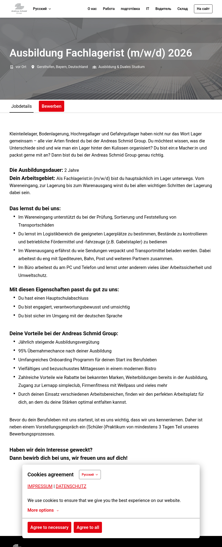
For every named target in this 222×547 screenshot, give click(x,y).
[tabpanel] (111, 324)
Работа (109, 9)
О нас (92, 9)
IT (147, 9)
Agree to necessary (49, 527)
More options (43, 510)
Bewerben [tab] (51, 106)
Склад (182, 9)
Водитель (163, 9)
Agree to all (88, 527)
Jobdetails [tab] (21, 106)
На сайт (203, 9)
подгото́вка (130, 9)
